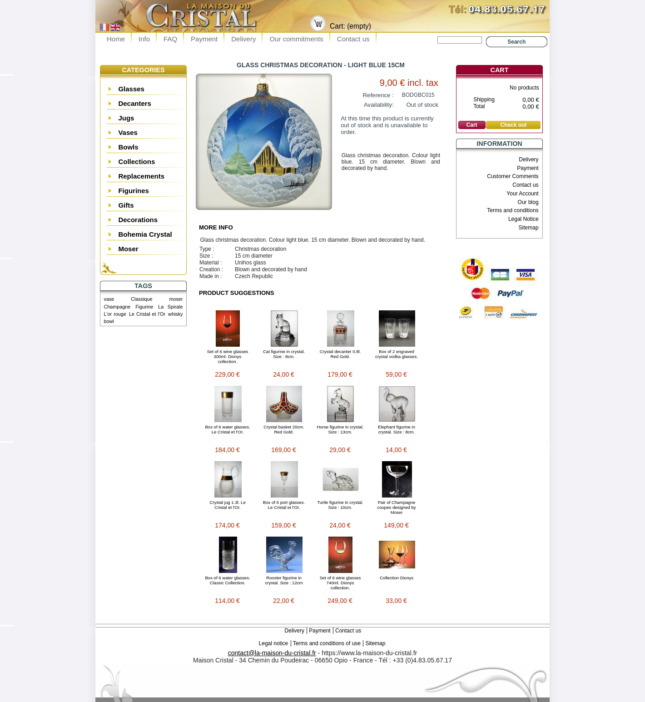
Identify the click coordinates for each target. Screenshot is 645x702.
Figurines (133, 190)
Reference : (378, 95)
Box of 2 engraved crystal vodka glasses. (396, 354)
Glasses (131, 89)
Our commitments (296, 39)
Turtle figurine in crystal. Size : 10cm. (340, 505)
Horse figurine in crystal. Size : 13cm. (340, 429)
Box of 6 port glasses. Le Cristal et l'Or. (284, 505)
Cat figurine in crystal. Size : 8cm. (284, 354)
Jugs (126, 118)
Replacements (141, 176)
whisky (175, 314)
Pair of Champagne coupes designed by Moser (396, 507)
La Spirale (170, 306)
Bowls (128, 147)
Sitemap (529, 227)
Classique (141, 299)
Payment (204, 39)
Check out (513, 125)
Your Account (522, 193)
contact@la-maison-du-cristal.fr (272, 653)
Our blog (528, 202)
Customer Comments (512, 176)
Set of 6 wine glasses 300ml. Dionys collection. (227, 356)
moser (176, 299)
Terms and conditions (512, 210)
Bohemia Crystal (145, 234)
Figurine (144, 306)
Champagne (117, 306)
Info (144, 39)
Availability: (379, 104)
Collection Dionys (396, 577)
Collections (136, 161)
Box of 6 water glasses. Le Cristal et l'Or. (227, 429)
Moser (128, 249)
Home (116, 39)
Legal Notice (523, 219)
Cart (500, 70)
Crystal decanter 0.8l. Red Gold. (340, 354)
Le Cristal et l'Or (147, 314)
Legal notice (273, 643)
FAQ (170, 39)
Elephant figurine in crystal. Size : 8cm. (396, 429)
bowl (109, 321)
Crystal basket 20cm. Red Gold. (283, 429)
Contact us (353, 39)
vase (109, 299)
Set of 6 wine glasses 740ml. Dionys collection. (340, 582)
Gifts (126, 205)
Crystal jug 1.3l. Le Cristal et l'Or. (227, 505)
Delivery (243, 39)
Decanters (134, 103)
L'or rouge (115, 314)
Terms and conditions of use (327, 643)
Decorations (138, 220)
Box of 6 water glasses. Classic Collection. (227, 580)
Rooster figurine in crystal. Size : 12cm (284, 580)
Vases (128, 132)
